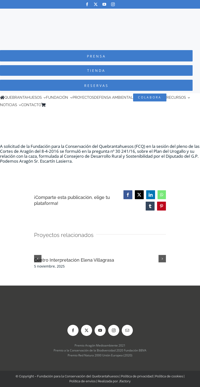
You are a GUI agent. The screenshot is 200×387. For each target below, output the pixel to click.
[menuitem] (55, 105)
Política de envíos (82, 381)
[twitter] (96, 4)
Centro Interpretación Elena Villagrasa (74, 260)
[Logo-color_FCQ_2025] (100, 13)
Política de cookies (169, 376)
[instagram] (113, 4)
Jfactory (125, 381)
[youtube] (104, 4)
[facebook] (87, 4)
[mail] (127, 330)
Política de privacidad (137, 376)
